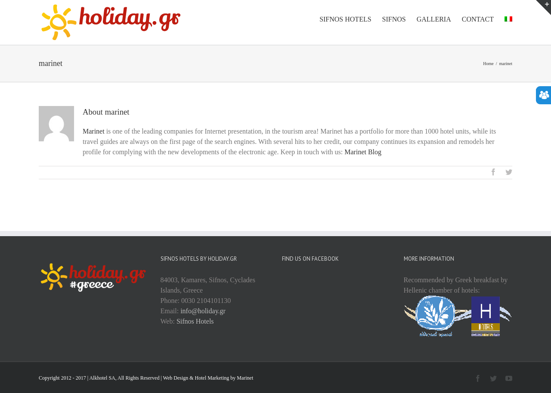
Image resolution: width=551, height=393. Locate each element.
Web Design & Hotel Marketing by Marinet (208, 378)
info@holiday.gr (203, 311)
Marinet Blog (362, 152)
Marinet (94, 131)
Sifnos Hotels (195, 321)
